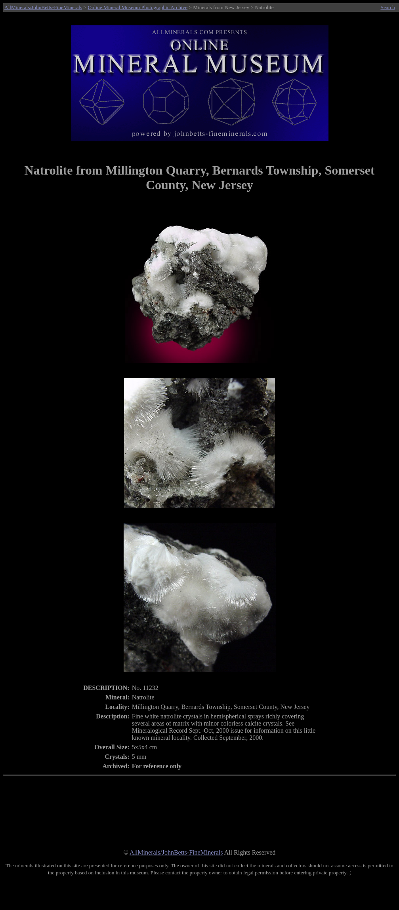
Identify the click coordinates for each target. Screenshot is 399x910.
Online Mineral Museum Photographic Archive (137, 7)
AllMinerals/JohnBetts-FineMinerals (43, 7)
